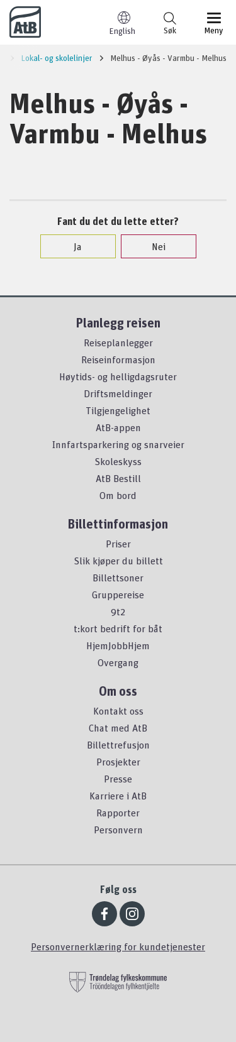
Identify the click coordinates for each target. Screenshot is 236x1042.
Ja (71, 246)
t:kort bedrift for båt (118, 628)
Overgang (118, 662)
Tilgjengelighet (118, 410)
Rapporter (118, 812)
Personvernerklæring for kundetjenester (118, 946)
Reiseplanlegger (118, 342)
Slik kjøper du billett (118, 560)
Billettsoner (118, 577)
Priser (118, 543)
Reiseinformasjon (118, 359)
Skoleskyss (118, 461)
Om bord (118, 495)
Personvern (118, 829)
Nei (152, 246)
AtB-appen (118, 427)
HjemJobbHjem (118, 645)
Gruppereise (118, 594)
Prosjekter (118, 761)
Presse (118, 778)
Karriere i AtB (118, 795)
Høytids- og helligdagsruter (118, 376)
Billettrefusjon (118, 744)
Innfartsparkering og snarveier (118, 444)
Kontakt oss (118, 711)
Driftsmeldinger (118, 393)
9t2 (118, 611)
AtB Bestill (118, 478)
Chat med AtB (118, 727)
